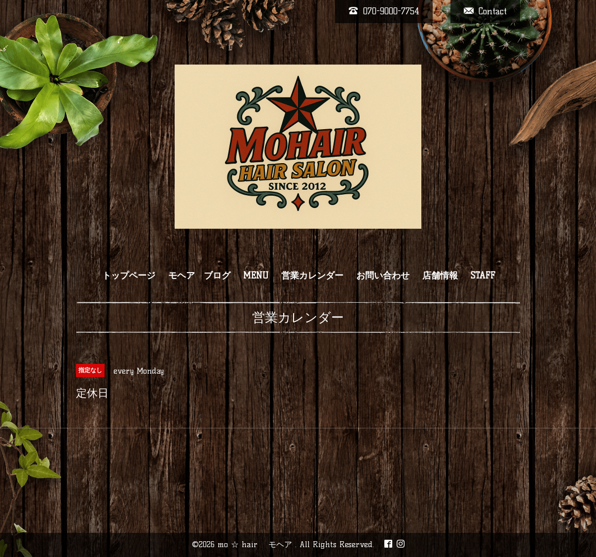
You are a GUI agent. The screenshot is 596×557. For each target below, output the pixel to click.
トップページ (128, 275)
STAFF (483, 275)
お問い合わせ (383, 275)
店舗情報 (440, 275)
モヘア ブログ (199, 275)
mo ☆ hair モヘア (256, 544)
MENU (255, 275)
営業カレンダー (312, 275)
